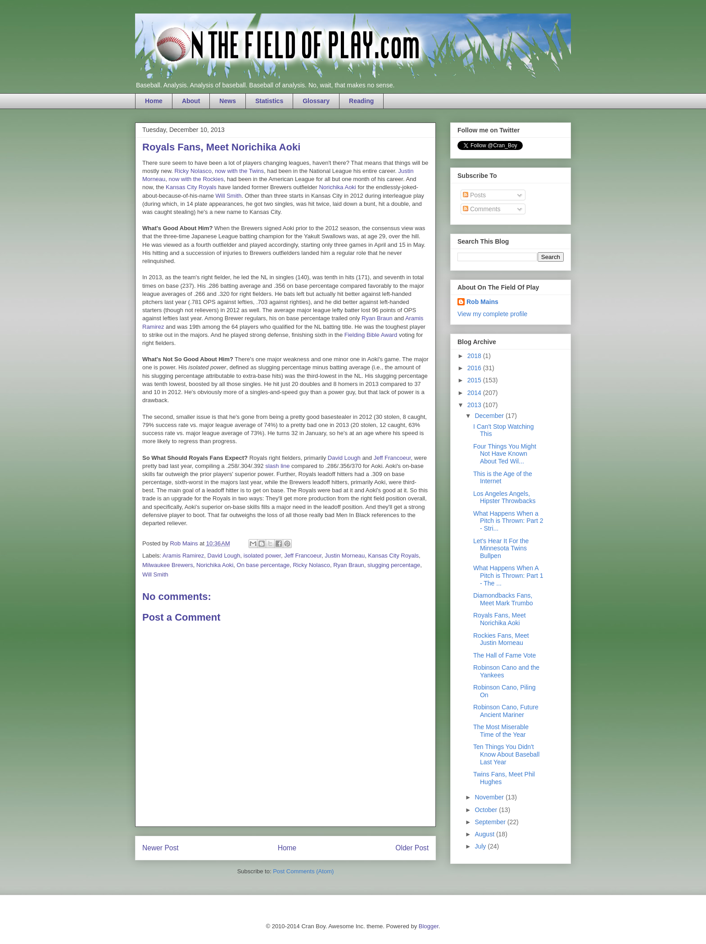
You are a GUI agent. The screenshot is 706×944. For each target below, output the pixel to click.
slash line (277, 466)
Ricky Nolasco (193, 171)
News (227, 100)
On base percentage (263, 565)
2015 (475, 380)
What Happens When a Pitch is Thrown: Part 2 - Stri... (508, 521)
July (481, 846)
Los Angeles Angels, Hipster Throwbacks (504, 497)
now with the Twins (239, 171)
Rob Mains (482, 301)
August (485, 834)
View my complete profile (492, 314)
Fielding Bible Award (371, 334)
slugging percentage (393, 565)
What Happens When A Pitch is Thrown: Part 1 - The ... (508, 575)
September (491, 822)
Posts (474, 195)
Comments (482, 209)
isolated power (262, 555)
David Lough (344, 457)
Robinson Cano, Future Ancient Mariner (506, 710)
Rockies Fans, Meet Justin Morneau (501, 639)
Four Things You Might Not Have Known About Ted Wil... (504, 454)
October (487, 809)
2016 (475, 368)
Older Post (412, 848)
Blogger (429, 926)
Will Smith (229, 195)
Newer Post (160, 848)
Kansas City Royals (191, 187)
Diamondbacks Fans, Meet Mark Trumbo (503, 599)
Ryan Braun (377, 318)
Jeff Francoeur (392, 457)
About (191, 100)
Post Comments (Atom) (303, 871)
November (490, 797)
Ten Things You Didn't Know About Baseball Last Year (506, 754)
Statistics (269, 100)
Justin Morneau (345, 555)
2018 (475, 355)
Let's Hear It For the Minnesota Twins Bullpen (501, 548)
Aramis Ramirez (183, 555)
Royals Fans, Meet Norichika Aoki (499, 619)
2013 (475, 404)
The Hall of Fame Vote (504, 655)
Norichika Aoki (337, 187)
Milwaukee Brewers (167, 565)
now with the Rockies (196, 179)
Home (154, 100)
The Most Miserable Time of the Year (501, 730)
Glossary (316, 100)
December (490, 415)
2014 (475, 392)
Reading (361, 100)
